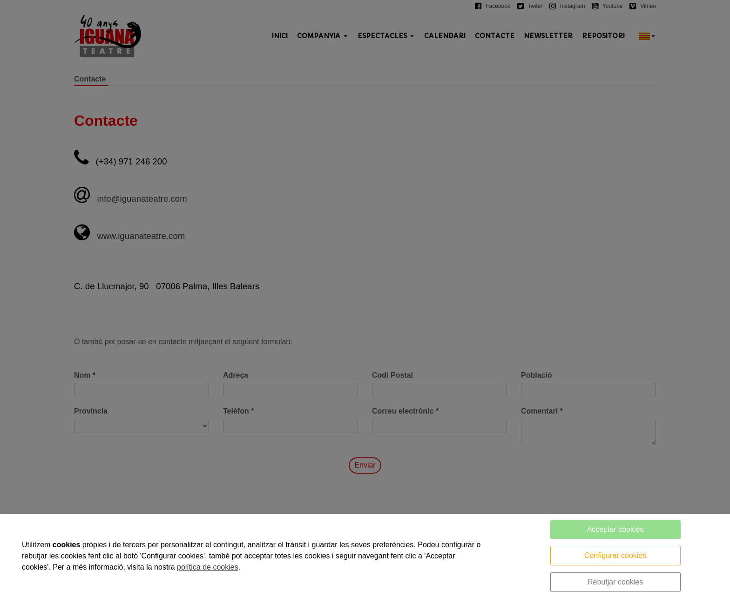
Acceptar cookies (615, 529)
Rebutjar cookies (615, 582)
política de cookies (207, 567)
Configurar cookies (615, 555)
